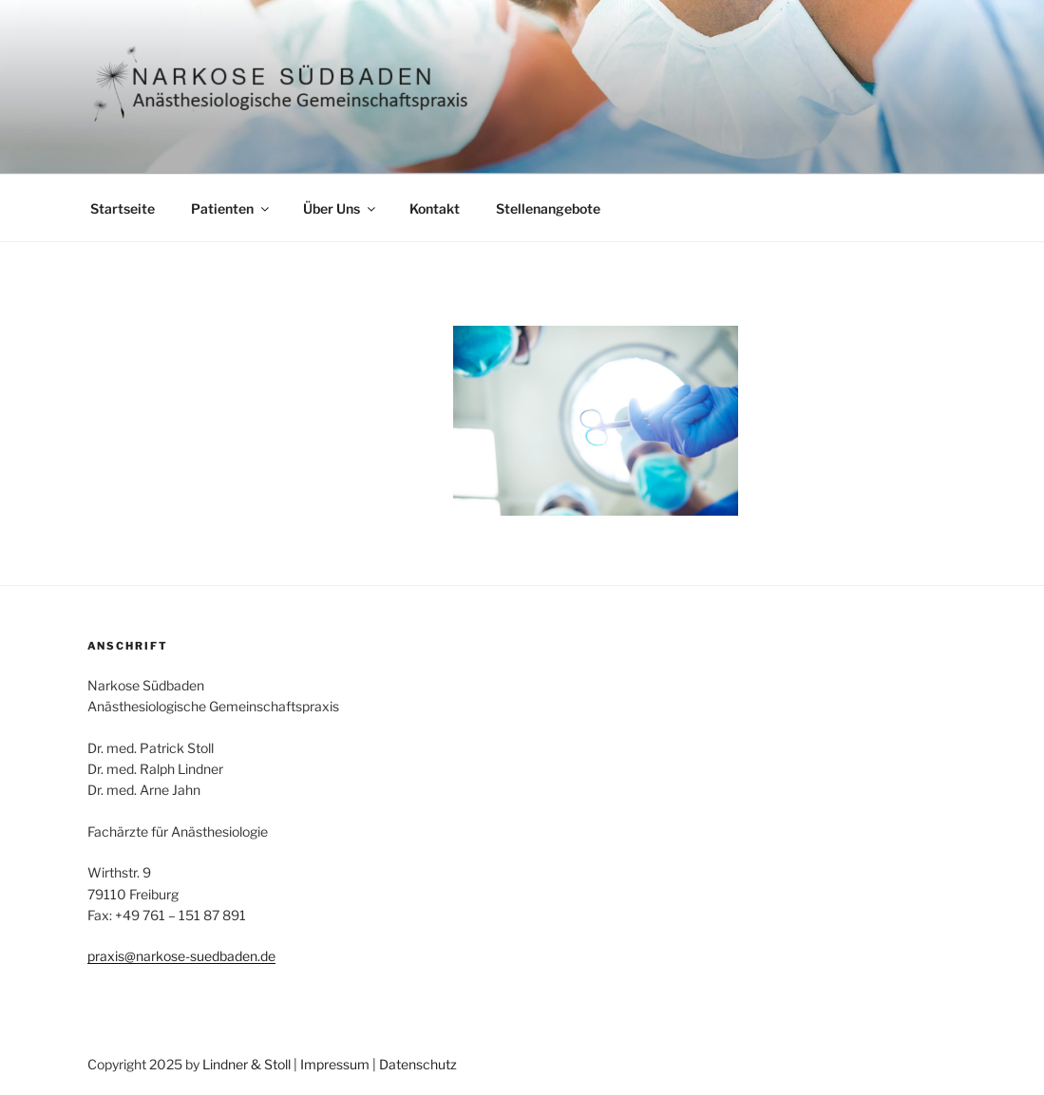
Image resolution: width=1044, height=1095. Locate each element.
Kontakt (434, 208)
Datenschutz (418, 1064)
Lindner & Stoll (246, 1064)
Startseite (122, 208)
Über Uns (340, 208)
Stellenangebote (548, 208)
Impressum (335, 1064)
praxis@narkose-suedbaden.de (181, 956)
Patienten (231, 208)
